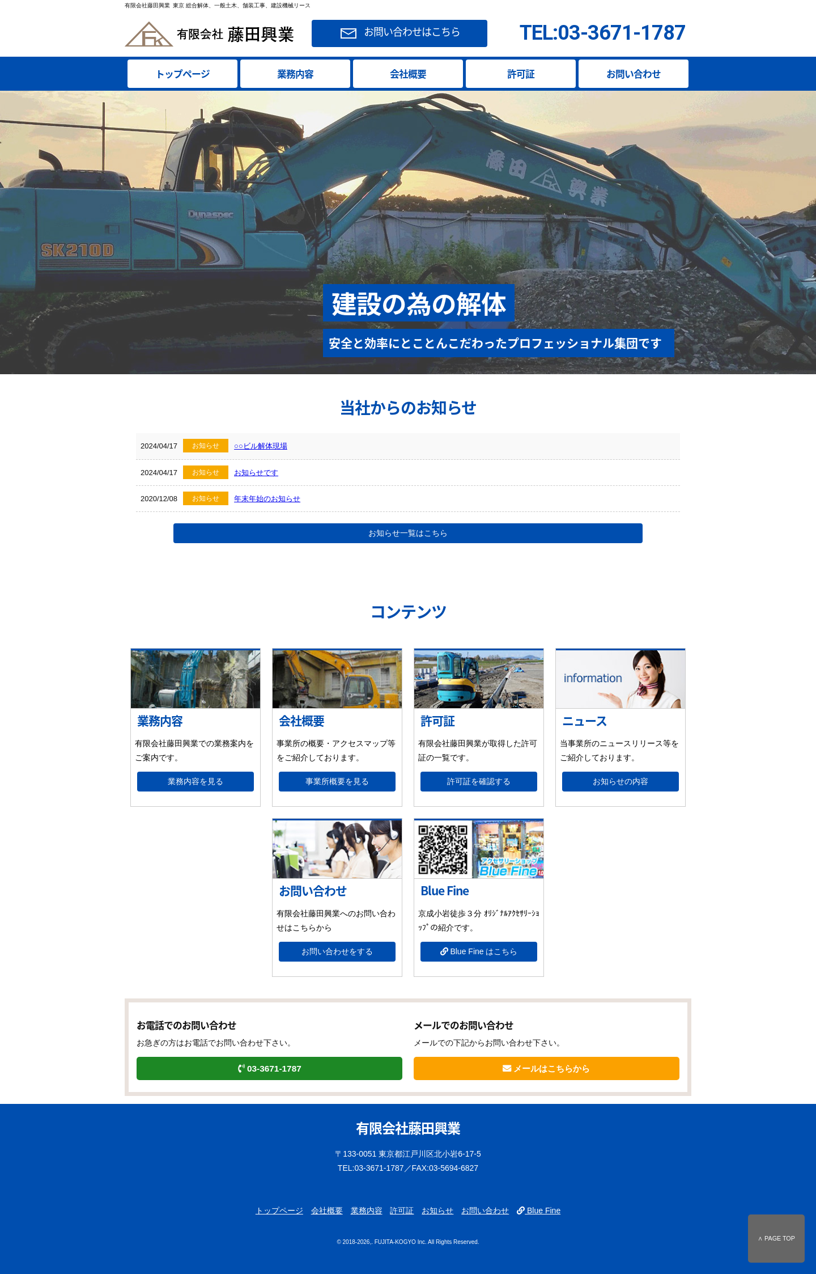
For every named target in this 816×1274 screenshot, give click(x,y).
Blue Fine (538, 1210)
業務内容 (295, 74)
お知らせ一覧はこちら (408, 532)
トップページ (182, 74)
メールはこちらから (546, 1068)
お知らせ (437, 1210)
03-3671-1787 (269, 1068)
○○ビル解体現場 (260, 446)
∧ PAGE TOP (776, 1238)
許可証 (520, 74)
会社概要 (408, 74)
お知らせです (256, 472)
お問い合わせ (633, 74)
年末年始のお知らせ (267, 498)
